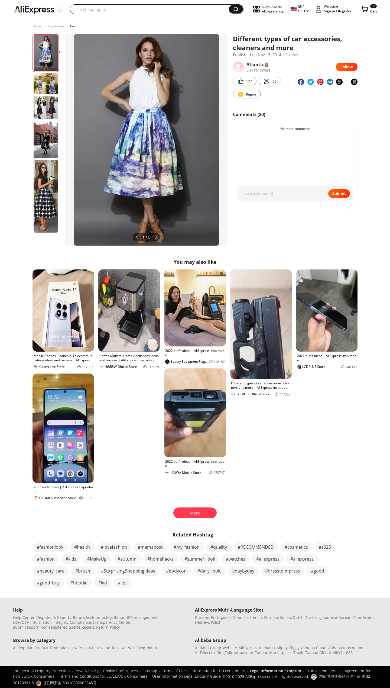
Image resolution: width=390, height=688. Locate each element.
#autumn (127, 559)
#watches (235, 559)
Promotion (59, 647)
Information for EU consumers (217, 670)
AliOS (337, 652)
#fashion (46, 559)
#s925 (325, 547)
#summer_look (199, 559)
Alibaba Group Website (216, 647)
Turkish (312, 617)
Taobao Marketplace (273, 652)
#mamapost (150, 547)
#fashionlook (50, 547)
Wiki (132, 647)
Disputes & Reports (53, 617)
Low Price (78, 647)
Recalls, (88, 627)
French (255, 617)
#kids (71, 559)
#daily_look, (209, 571)
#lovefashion (114, 547)
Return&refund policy (92, 617)
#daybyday (243, 571)
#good (317, 571)
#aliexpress (268, 559)
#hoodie (78, 583)
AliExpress (248, 647)
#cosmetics (296, 547)
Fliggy (294, 647)
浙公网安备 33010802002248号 (66, 682)
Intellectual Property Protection (42, 670)
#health (82, 547)
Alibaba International (347, 647)
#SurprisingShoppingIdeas (128, 571)
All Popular (23, 647)
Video (152, 647)
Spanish (240, 617)
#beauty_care (50, 571)
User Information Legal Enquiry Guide (186, 676)
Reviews (119, 647)
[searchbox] (151, 9)
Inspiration (56, 26)
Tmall (298, 652)
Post (73, 26)
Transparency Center (112, 622)
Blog (141, 647)
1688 (348, 652)
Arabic (368, 617)
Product (41, 647)
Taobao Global (318, 652)
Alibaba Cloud (314, 647)
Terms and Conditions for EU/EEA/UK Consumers (103, 676)
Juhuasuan (243, 652)
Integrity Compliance (72, 622)
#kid (102, 583)
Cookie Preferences (120, 670)
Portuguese (221, 617)
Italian (285, 617)
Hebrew (202, 622)
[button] (59, 10)
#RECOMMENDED (256, 547)
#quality (218, 547)
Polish (216, 622)
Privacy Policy (86, 670)
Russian (202, 617)
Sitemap (149, 670)
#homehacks (160, 559)
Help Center (24, 617)
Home (37, 26)
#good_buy (48, 583)
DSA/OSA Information (32, 622)
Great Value (99, 647)
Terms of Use (174, 670)
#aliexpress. (302, 559)
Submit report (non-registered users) (46, 627)
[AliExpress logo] (34, 9)
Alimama (267, 647)
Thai (357, 617)
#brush (82, 571)
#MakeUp (97, 559)
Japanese (328, 617)
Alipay (282, 647)
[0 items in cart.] (368, 9)
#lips (123, 583)
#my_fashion (187, 547)
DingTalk (224, 652)
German (271, 617)
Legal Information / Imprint (275, 670)
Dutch (298, 617)
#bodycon (176, 571)
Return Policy (108, 627)
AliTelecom (205, 652)
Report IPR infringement (136, 617)
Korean (345, 617)
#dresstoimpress (282, 571)
